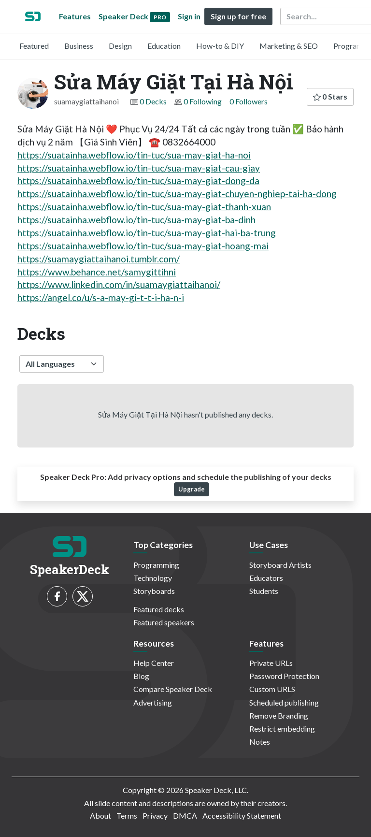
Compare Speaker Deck (172, 688)
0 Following (203, 101)
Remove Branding (278, 715)
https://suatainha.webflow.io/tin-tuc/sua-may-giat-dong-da (138, 180)
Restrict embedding (282, 728)
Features (75, 16)
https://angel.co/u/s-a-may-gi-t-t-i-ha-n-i (100, 297)
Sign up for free (238, 16)
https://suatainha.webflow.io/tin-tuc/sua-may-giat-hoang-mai (143, 245)
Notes (259, 741)
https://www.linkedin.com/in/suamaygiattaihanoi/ (118, 284)
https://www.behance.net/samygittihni (96, 271)
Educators (266, 577)
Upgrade (191, 489)
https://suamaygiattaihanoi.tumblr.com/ (98, 258)
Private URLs (271, 662)
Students (263, 590)
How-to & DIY (220, 45)
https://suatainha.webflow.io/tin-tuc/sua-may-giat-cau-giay (138, 167)
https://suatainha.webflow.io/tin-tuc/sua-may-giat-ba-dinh (136, 219)
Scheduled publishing (284, 702)
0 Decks (153, 101)
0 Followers (248, 101)
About (100, 815)
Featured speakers (163, 622)
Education (164, 45)
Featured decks (158, 609)
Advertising (152, 702)
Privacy (155, 815)
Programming (156, 564)
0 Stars (330, 96)
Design (120, 45)
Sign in (189, 16)
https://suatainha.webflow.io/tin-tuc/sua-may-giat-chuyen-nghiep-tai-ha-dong (177, 193)
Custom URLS (272, 688)
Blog (141, 675)
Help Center (153, 662)
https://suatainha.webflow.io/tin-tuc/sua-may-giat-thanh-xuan (144, 206)
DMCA (185, 815)
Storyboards (154, 590)
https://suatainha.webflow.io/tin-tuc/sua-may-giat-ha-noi (134, 154)
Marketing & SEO (288, 45)
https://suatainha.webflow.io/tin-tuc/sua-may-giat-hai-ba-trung (146, 232)
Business (78, 45)
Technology (152, 577)
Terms (126, 815)
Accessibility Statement (241, 815)
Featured (34, 45)
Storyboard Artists (280, 564)
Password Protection (284, 675)
